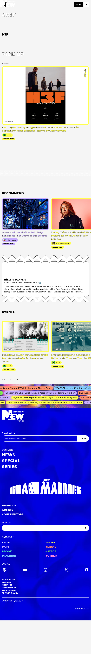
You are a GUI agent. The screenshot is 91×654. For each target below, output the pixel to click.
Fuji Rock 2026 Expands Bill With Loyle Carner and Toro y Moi (46, 398)
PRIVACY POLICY (10, 593)
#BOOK (7, 551)
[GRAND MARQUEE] (45, 486)
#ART (5, 546)
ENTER (83, 438)
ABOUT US (9, 505)
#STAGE (51, 551)
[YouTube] (25, 570)
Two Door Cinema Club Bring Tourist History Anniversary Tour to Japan (45, 402)
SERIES (9, 466)
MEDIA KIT (7, 585)
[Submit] (85, 528)
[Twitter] (66, 570)
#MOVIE (51, 546)
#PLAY (6, 542)
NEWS (8, 454)
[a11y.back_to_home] (8, 4)
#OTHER (51, 555)
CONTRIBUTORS (12, 514)
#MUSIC (51, 542)
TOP (3, 380)
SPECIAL (11, 460)
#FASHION (9, 555)
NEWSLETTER (9, 433)
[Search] (45, 528)
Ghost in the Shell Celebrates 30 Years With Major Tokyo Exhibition (41, 393)
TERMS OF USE (9, 590)
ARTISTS (7, 509)
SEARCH (6, 522)
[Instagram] (45, 570)
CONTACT (6, 582)
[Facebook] (86, 570)
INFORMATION (9, 588)
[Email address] (39, 438)
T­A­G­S (10, 380)
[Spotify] (4, 570)
